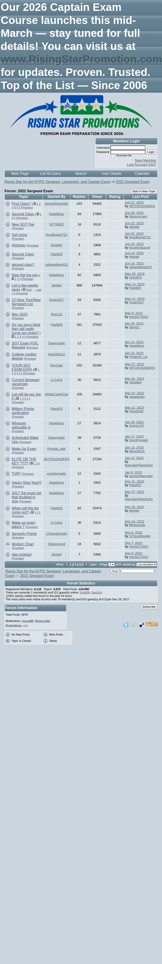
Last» (94, 564)
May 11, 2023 (134, 298)
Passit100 (136, 411)
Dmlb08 (85, 592)
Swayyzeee (56, 343)
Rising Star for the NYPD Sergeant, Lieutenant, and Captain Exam (57, 182)
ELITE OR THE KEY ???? (24, 461)
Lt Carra (56, 380)
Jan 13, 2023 (134, 447)
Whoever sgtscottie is (21, 425)
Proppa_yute (56, 448)
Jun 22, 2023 (134, 223)
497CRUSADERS (142, 206)
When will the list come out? (25, 510)
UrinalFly (135, 277)
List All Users (50, 174)
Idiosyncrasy (138, 216)
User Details (111, 174)
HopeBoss (56, 214)
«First (60, 564)
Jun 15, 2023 (134, 244)
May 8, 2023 (134, 313)
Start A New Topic (144, 191)
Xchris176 (136, 425)
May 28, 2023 (134, 274)
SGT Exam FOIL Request (25, 345)
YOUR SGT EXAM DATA (22, 367)
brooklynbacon (139, 247)
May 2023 (19, 314)
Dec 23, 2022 (134, 507)
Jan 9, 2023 (133, 472)
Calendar (142, 174)
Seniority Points (24, 534)
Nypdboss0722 (56, 235)
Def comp (19, 235)
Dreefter (56, 245)
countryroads (138, 440)
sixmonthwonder (56, 203)
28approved (56, 544)
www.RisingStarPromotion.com (81, 59)
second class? (23, 265)
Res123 (56, 314)
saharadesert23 (56, 264)
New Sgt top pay (25, 275)
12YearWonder (56, 533)
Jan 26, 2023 (134, 422)
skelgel (134, 227)
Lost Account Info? (141, 165)
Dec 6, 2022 (133, 553)
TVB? (16, 474)
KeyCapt (56, 365)
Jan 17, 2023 (134, 436)
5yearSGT (56, 300)
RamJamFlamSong (139, 465)
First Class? (21, 204)
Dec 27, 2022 (134, 492)
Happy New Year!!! (27, 483)
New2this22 (56, 354)
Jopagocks (137, 397)
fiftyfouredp (137, 525)
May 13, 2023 (134, 284)
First (29, 289)
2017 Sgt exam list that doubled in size (26, 497)
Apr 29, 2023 (134, 323)
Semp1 (134, 327)
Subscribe (149, 606)
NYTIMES (56, 224)
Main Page (20, 174)
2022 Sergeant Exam (133, 182)
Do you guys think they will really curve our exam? (26, 329)
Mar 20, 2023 (134, 393)
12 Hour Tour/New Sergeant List (26, 302)
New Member (145, 160)
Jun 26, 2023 (134, 213)
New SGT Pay (23, 224)
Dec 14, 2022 (134, 521)
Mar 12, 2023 (134, 407)
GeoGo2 (96, 592)
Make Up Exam (24, 449)
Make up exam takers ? (23, 525)
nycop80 (28, 621)
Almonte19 (136, 451)
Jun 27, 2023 (134, 202)
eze (25, 625)
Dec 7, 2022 (133, 543)
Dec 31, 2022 (134, 481)
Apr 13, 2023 (134, 342)
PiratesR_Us (138, 357)
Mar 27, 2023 (134, 364)
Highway (18, 245)
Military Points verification (23, 411)
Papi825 (56, 254)
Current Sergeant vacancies (25, 382)
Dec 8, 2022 (133, 532)
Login (151, 152)
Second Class (23, 214)
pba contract (22, 554)
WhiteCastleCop (56, 394)
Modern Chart (23, 544)
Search (81, 174)
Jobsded (135, 382)
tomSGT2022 (138, 317)
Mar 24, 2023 (134, 378)
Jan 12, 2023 (134, 458)
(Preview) (27, 207)
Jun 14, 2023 (134, 253)
